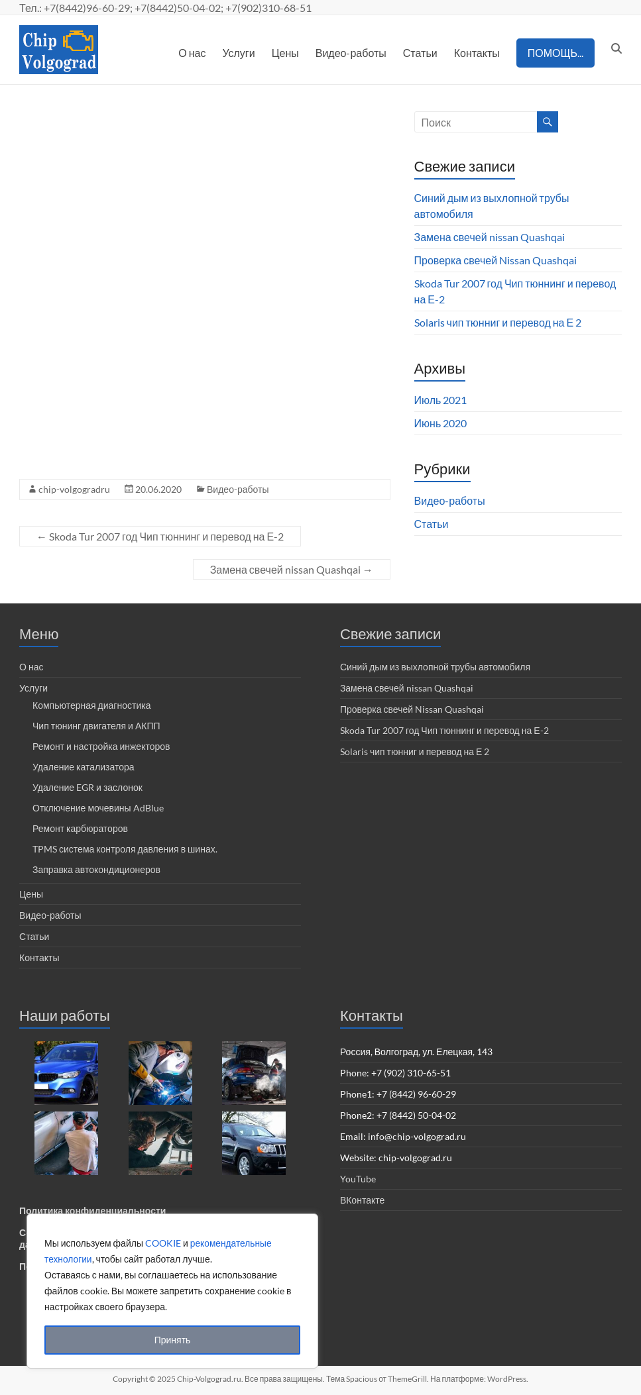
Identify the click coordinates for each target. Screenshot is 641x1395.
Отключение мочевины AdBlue (98, 807)
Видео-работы (351, 52)
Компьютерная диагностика (91, 705)
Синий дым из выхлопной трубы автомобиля (435, 666)
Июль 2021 (440, 399)
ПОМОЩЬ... (555, 52)
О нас (191, 52)
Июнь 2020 (440, 423)
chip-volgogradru (74, 489)
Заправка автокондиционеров (96, 869)
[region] (172, 1291)
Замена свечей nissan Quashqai (291, 569)
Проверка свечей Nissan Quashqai (495, 260)
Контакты (477, 52)
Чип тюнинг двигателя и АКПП (96, 725)
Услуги (238, 52)
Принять (172, 1339)
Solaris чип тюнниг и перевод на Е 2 (498, 322)
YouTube (358, 1178)
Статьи (420, 52)
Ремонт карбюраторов (80, 828)
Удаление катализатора (83, 766)
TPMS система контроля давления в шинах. (124, 848)
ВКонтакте (362, 1200)
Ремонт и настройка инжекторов (101, 746)
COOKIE (163, 1243)
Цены (285, 52)
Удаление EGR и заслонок (87, 787)
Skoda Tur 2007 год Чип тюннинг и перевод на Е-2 (160, 536)
